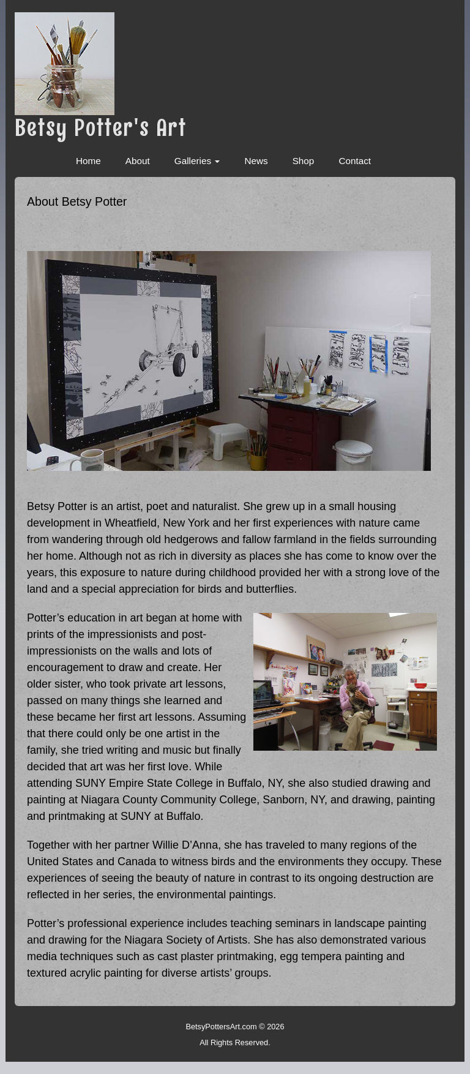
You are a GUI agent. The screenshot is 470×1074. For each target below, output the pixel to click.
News (255, 167)
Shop (304, 167)
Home (88, 167)
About (137, 167)
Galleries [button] (197, 167)
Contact (354, 167)
